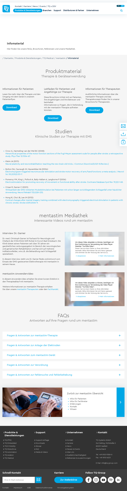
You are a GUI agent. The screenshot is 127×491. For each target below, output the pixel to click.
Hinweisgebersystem (65, 488)
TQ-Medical (48, 58)
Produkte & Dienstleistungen (28, 58)
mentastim (60, 58)
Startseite (8, 58)
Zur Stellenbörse (68, 480)
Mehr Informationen (107, 256)
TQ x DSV (52, 6)
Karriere (27, 6)
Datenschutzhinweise (44, 488)
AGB (29, 488)
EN (123, 6)
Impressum (18, 488)
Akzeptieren (81, 256)
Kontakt (18, 6)
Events (43, 6)
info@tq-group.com (109, 463)
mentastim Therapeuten (27, 289)
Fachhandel (53, 289)
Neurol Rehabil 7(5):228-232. (30, 192)
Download (11, 107)
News (35, 6)
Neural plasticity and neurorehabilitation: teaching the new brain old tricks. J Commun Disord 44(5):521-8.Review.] (57, 164)
